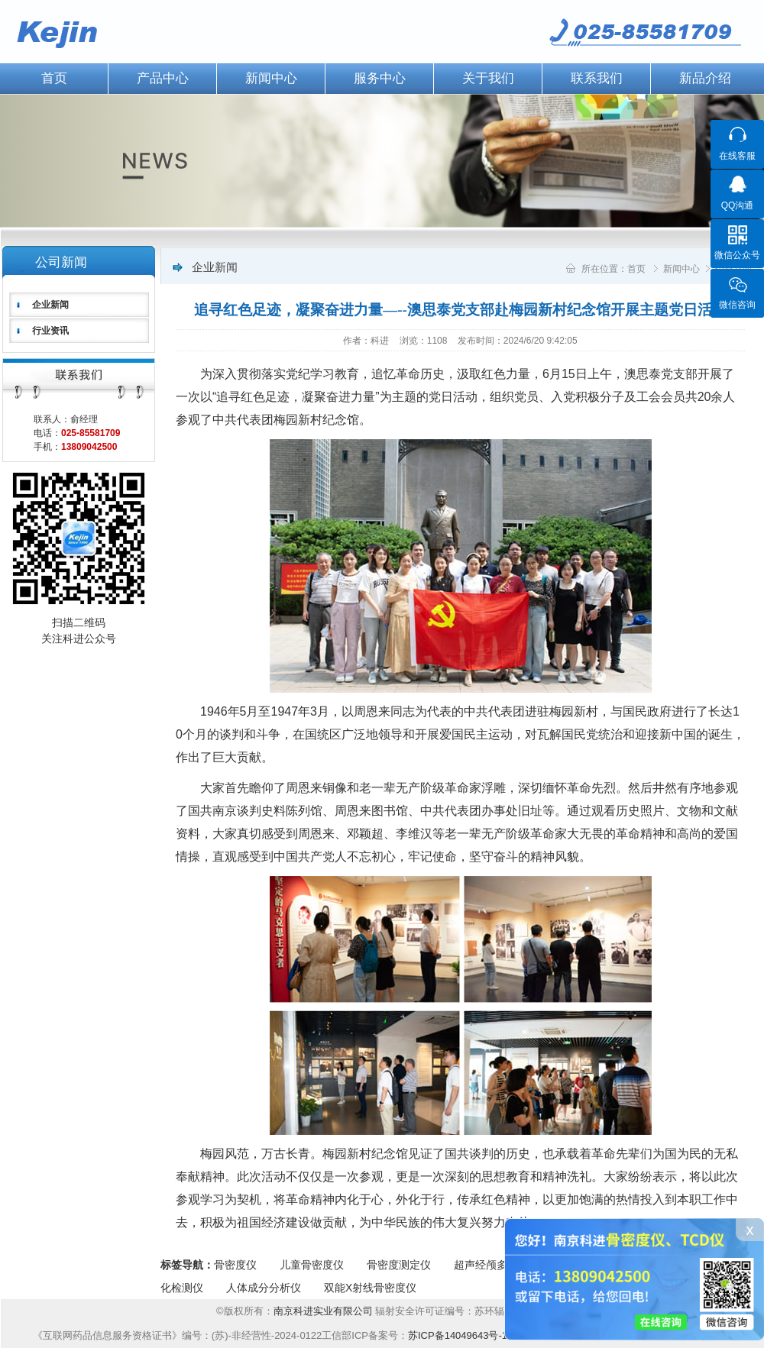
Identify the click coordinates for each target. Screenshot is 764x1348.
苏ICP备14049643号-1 (457, 1335)
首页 (636, 268)
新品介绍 (705, 78)
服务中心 (380, 78)
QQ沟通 (737, 205)
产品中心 (163, 78)
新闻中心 (271, 78)
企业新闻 (50, 304)
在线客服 (737, 155)
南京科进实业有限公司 (325, 1311)
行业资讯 (50, 330)
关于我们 (488, 78)
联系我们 (597, 78)
